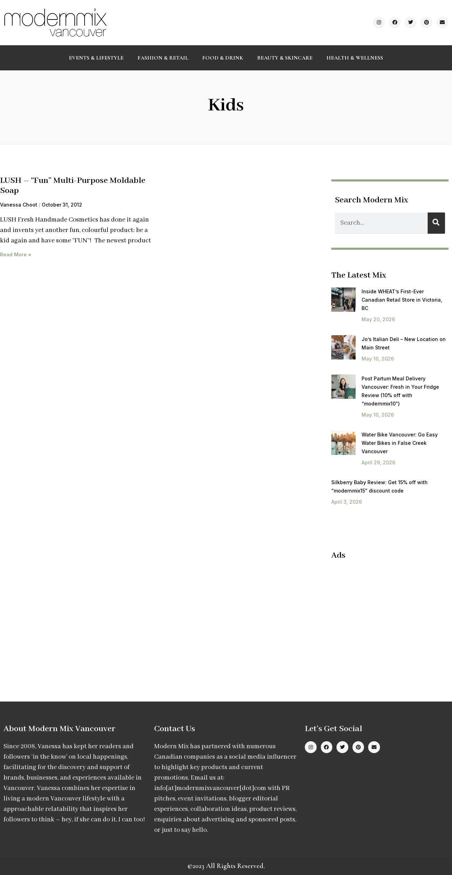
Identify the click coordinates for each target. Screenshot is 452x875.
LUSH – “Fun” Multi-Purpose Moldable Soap (72, 185)
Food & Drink (222, 57)
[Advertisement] (389, 616)
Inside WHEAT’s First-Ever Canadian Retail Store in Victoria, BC (402, 299)
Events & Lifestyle (96, 57)
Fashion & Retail (162, 57)
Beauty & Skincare (284, 57)
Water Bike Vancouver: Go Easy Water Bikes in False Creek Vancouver (400, 443)
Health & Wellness (354, 57)
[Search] (436, 223)
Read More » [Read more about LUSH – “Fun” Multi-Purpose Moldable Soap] (15, 254)
